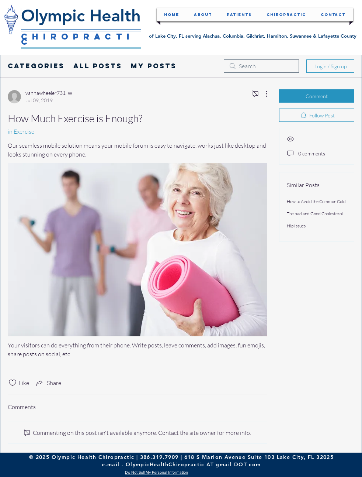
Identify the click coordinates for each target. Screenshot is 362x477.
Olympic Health (81, 15)
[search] (261, 66)
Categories (36, 66)
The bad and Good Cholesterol (315, 213)
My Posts (154, 66)
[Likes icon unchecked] (12, 382)
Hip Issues (296, 226)
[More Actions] (262, 93)
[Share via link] (48, 382)
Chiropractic (77, 39)
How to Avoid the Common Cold (316, 201)
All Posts (97, 66)
